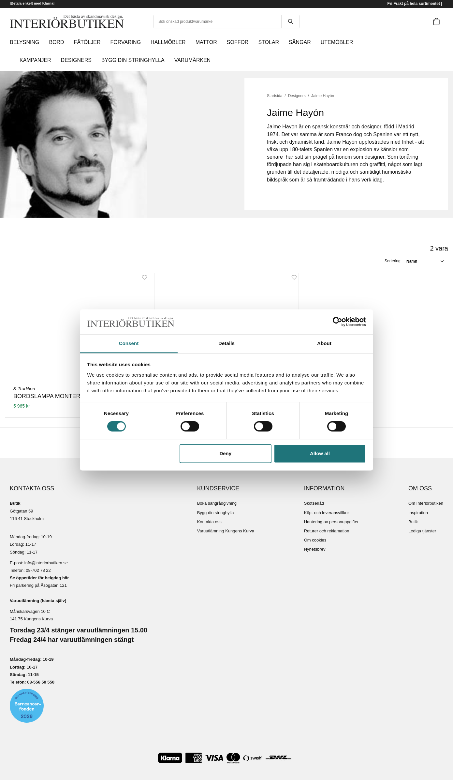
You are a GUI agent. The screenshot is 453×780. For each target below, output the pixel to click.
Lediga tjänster (422, 530)
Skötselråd (314, 503)
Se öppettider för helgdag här (39, 577)
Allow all (320, 453)
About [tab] (324, 343)
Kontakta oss (209, 521)
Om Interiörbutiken (425, 503)
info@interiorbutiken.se (46, 562)
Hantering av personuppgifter (331, 521)
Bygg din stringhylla (215, 512)
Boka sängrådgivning (217, 503)
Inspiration (418, 512)
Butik (413, 521)
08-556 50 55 (39, 682)
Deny (225, 453)
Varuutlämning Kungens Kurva (225, 530)
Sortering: (393, 261)
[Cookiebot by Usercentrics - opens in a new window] (337, 322)
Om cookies (315, 540)
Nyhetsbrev (315, 549)
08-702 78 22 (38, 570)
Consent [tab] (129, 343)
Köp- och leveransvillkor (326, 512)
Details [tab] (226, 343)
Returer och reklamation (326, 530)
